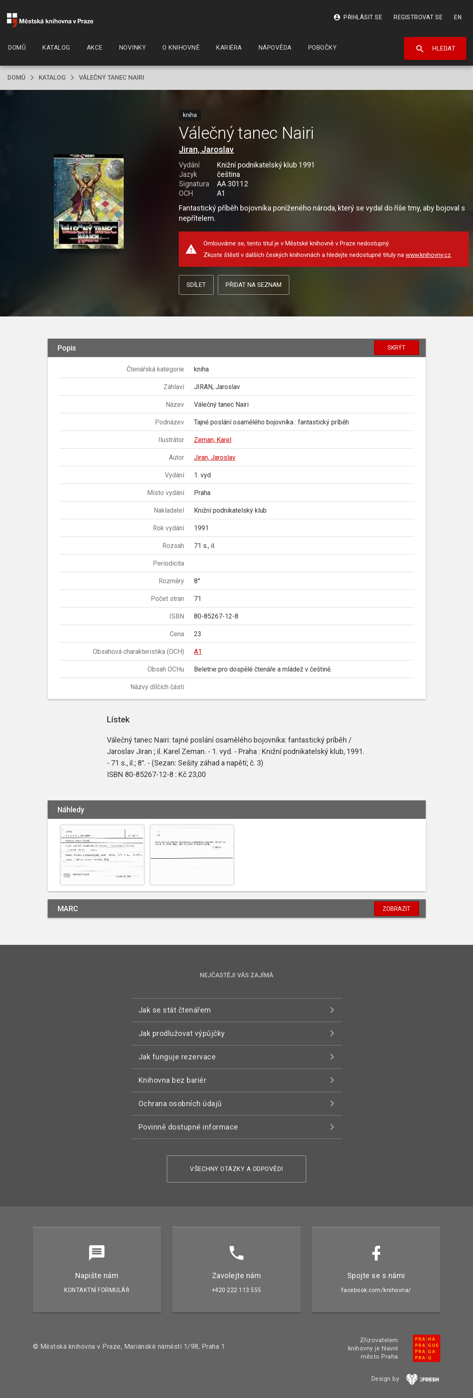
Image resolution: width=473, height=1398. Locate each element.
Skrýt (397, 347)
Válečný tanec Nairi (111, 77)
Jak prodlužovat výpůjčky (181, 1033)
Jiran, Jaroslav (206, 149)
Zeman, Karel (212, 440)
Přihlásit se (357, 17)
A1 (198, 651)
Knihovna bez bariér (172, 1080)
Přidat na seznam (253, 285)
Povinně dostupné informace (188, 1127)
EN (457, 17)
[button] (89, 202)
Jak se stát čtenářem (174, 1010)
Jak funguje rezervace (177, 1056)
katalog (52, 77)
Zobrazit (397, 908)
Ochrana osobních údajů (180, 1103)
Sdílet (196, 285)
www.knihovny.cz (428, 255)
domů (16, 77)
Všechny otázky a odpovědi (236, 1169)
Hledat (435, 49)
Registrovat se (418, 17)
